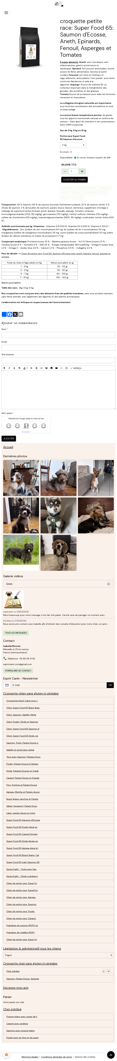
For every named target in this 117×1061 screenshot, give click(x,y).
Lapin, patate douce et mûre (20, 813)
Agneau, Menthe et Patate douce (23, 792)
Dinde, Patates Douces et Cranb (22, 771)
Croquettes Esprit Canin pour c (22, 700)
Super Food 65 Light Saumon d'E (23, 862)
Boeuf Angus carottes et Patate (22, 799)
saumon (75, 193)
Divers (58, 583)
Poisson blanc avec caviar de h (21, 1016)
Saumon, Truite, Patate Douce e (22, 742)
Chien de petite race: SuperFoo (22, 890)
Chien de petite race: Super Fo (21, 883)
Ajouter (9, 438)
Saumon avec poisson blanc (20, 1030)
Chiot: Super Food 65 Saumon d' (22, 728)
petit (104, 193)
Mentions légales (30, 1057)
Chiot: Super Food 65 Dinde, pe (22, 735)
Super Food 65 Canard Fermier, (22, 834)
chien (80, 197)
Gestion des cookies (85, 1057)
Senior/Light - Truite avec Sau (21, 869)
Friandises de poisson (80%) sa (22, 925)
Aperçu (75, 368)
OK (110, 685)
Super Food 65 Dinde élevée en (22, 841)
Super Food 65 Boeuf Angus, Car (22, 855)
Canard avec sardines (17, 1023)
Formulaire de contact (18, 670)
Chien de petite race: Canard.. (21, 918)
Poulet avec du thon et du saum (22, 1037)
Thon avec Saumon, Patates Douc (23, 757)
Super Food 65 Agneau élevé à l (22, 848)
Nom (4, 329)
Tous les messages (16, 632)
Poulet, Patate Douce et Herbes (22, 764)
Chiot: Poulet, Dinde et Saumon (22, 721)
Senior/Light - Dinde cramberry (22, 876)
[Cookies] (6, 1054)
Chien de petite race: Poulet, (20, 911)
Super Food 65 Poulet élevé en (21, 827)
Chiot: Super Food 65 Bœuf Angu (23, 707)
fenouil (93, 188)
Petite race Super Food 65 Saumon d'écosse (72, 138)
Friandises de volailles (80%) (20, 932)
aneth (64, 193)
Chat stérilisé (13, 971)
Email (4, 341)
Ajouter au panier (74, 179)
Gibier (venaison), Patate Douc (21, 806)
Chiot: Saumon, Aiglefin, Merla (21, 714)
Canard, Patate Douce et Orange (22, 778)
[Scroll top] (111, 1055)
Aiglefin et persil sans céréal (20, 750)
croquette (67, 197)
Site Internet (8, 354)
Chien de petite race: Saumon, (21, 904)
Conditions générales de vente (56, 1057)
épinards (105, 188)
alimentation (91, 193)
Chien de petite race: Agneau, (21, 897)
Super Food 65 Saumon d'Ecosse (23, 820)
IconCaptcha (25, 432)
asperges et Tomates (73, 188)
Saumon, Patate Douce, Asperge (22, 978)
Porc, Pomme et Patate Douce (21, 785)
